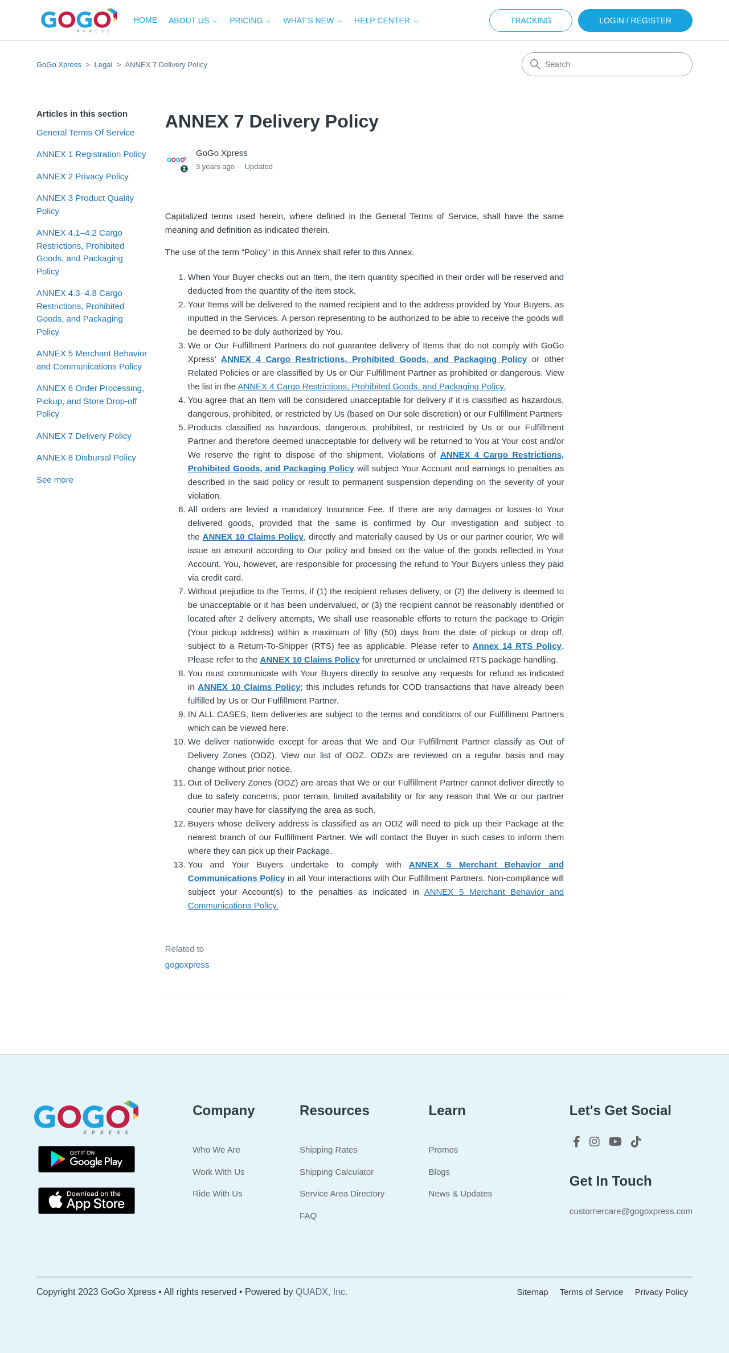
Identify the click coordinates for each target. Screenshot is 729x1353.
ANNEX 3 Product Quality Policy (85, 204)
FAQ (308, 1215)
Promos (443, 1149)
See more (54, 479)
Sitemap (532, 1292)
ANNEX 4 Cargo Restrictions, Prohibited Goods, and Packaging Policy (374, 359)
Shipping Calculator (337, 1172)
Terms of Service (592, 1292)
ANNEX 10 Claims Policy (253, 536)
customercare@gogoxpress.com (631, 1211)
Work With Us (218, 1172)
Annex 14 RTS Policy (517, 646)
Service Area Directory (342, 1193)
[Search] (607, 64)
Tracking (530, 20)
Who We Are (216, 1149)
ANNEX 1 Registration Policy (91, 154)
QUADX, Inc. (322, 1292)
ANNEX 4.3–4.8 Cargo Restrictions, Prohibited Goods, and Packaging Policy (80, 312)
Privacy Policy (661, 1292)
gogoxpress (187, 964)
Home (145, 19)
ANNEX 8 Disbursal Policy (86, 457)
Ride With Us (218, 1193)
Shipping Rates (329, 1149)
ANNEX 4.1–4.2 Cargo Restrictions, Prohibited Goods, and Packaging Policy (80, 252)
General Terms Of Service (85, 132)
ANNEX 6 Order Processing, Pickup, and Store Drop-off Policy (90, 400)
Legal (104, 64)
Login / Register (635, 20)
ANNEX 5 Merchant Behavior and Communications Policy (91, 359)
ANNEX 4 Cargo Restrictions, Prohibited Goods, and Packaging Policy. (371, 386)
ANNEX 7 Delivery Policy (84, 436)
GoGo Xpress (58, 64)
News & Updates (461, 1193)
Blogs (439, 1172)
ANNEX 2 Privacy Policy (82, 176)
